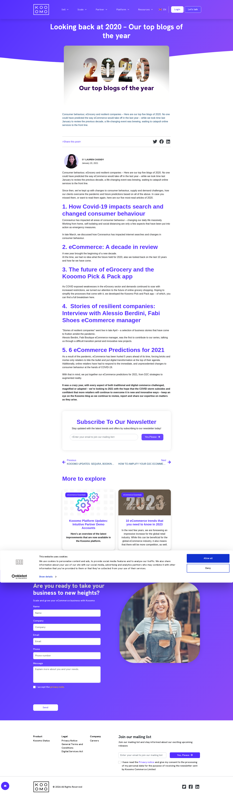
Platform (122, 9)
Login (177, 9)
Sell (65, 9)
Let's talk (193, 9)
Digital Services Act (72, 751)
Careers (94, 740)
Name (36, 606)
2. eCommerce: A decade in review (110, 247)
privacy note (57, 687)
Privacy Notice (69, 740)
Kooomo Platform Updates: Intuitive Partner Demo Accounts (88, 524)
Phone (36, 649)
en (162, 9)
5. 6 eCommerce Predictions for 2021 (113, 350)
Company (38, 620)
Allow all (208, 771)
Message (38, 663)
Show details (46, 790)
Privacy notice (146, 762)
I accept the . (51, 687)
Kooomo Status (41, 740)
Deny (208, 781)
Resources (145, 9)
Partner (101, 9)
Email (36, 634)
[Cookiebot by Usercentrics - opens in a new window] (19, 790)
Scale (82, 9)
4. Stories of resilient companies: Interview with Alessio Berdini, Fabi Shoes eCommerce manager (111, 313)
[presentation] (56, 696)
